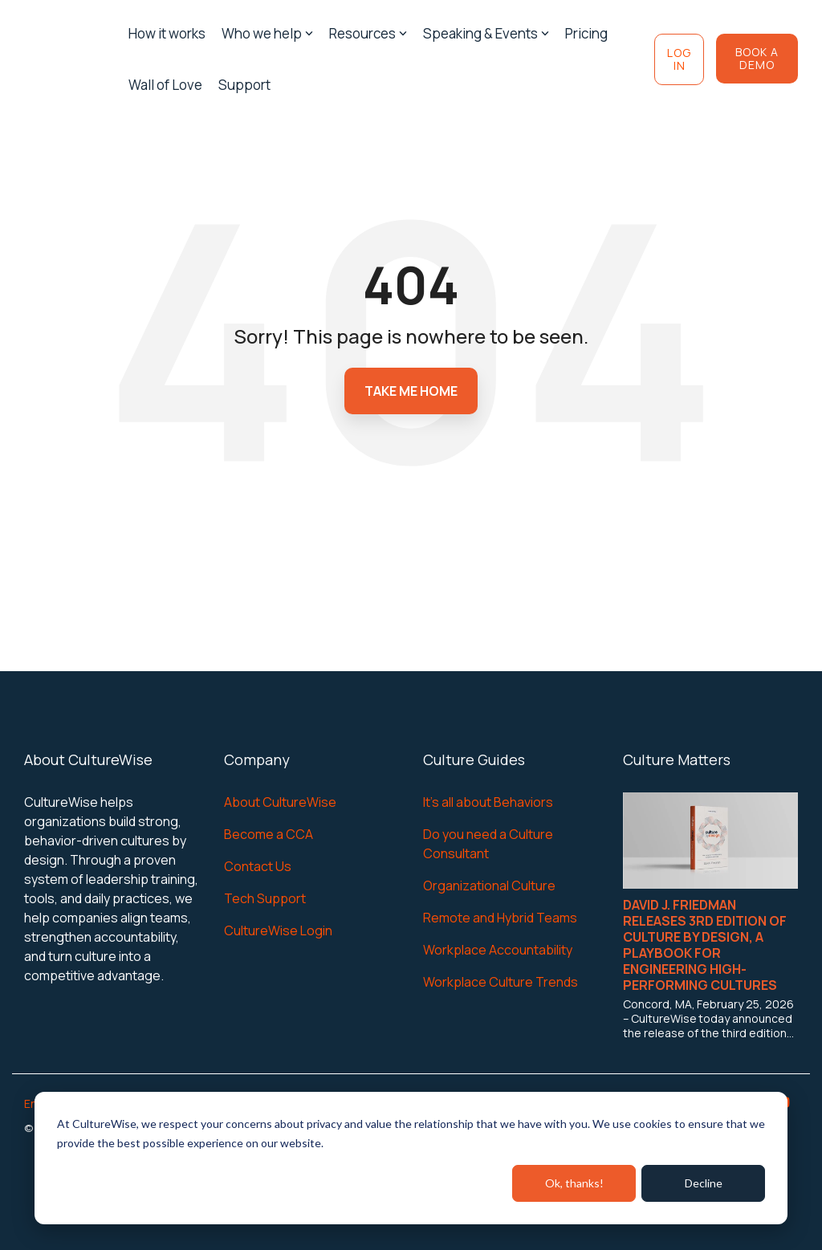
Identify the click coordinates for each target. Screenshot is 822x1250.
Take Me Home (411, 391)
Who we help (267, 33)
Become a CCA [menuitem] (268, 834)
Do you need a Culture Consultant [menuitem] (489, 843)
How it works (167, 33)
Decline (703, 1183)
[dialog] (411, 1158)
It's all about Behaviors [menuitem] (488, 802)
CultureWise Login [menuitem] (278, 930)
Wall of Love (165, 84)
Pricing (586, 33)
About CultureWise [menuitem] (280, 802)
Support (244, 84)
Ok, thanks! (574, 1183)
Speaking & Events (486, 33)
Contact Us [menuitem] (257, 866)
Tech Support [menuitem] (265, 898)
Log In (679, 59)
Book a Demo (757, 58)
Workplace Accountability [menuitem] (497, 950)
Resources (368, 33)
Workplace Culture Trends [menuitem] (500, 982)
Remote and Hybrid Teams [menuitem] (500, 917)
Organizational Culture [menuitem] (489, 885)
